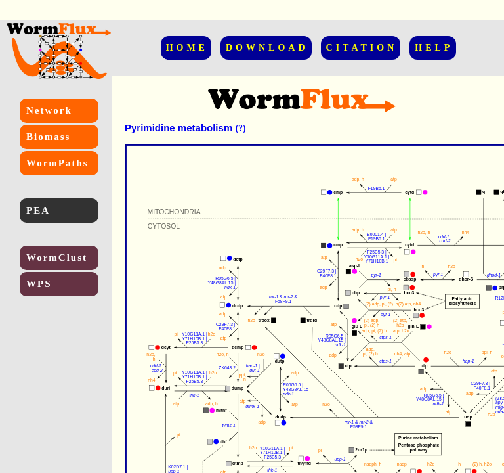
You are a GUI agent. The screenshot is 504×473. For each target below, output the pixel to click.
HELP (434, 48)
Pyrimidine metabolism (178, 127)
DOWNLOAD (267, 48)
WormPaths (57, 163)
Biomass (48, 136)
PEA (38, 210)
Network (49, 110)
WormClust (56, 257)
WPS (39, 284)
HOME (187, 48)
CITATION (362, 48)
